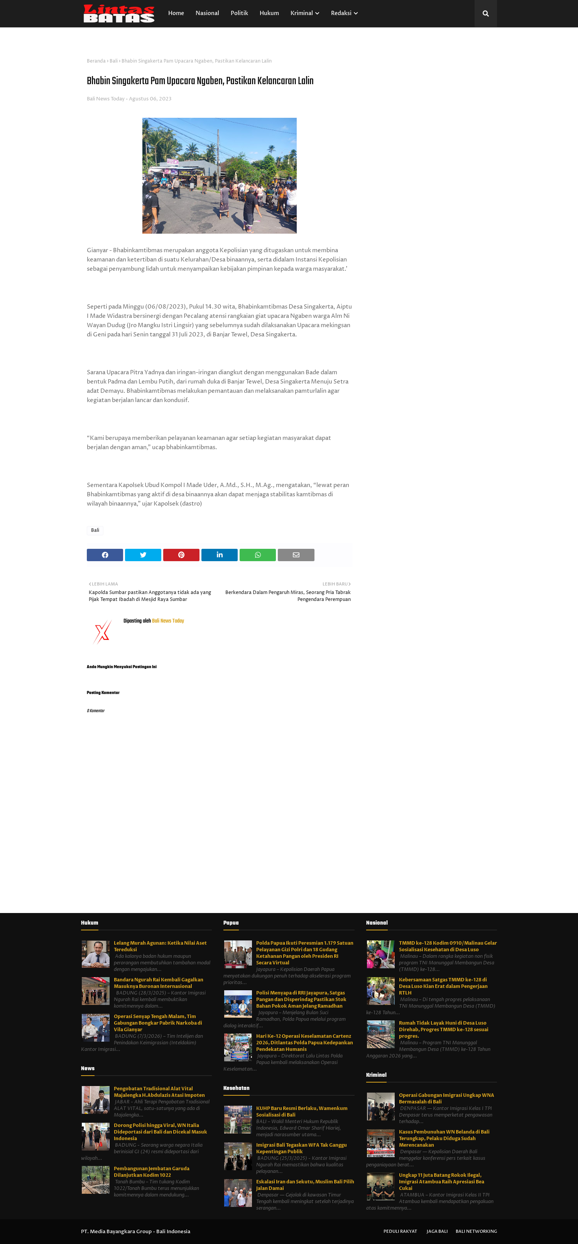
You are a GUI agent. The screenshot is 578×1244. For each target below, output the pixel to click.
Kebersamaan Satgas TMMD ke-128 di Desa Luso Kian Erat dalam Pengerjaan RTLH (443, 986)
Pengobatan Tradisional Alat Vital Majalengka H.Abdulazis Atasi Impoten (159, 1092)
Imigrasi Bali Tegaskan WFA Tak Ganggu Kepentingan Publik (301, 1148)
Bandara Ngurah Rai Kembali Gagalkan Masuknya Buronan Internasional (158, 983)
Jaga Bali (437, 1231)
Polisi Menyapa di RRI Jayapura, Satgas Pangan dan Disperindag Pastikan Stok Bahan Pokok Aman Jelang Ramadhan (301, 999)
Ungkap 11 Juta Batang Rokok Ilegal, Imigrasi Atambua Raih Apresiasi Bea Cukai (441, 1181)
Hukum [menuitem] (269, 13)
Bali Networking (476, 1231)
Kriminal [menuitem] (302, 13)
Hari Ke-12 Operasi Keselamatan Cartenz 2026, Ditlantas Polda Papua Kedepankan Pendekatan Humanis (304, 1042)
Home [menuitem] (176, 13)
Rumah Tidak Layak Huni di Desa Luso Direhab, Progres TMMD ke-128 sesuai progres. (443, 1029)
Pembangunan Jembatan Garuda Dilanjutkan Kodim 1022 (151, 1172)
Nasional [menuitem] (207, 13)
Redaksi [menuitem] (341, 13)
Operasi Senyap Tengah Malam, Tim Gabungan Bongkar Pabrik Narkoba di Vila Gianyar (158, 1023)
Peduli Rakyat (400, 1231)
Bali (114, 61)
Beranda (96, 61)
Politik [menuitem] (239, 13)
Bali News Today (106, 98)
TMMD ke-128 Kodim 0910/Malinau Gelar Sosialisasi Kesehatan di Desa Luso (448, 946)
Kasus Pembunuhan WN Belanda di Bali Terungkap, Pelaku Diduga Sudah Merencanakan (444, 1138)
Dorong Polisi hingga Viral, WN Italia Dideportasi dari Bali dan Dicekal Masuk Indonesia (160, 1132)
